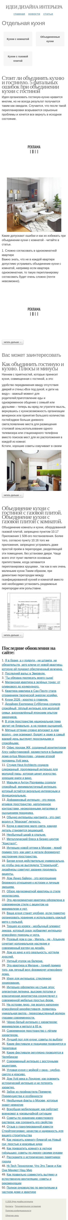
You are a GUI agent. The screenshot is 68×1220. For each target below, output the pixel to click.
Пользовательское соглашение (28, 1206)
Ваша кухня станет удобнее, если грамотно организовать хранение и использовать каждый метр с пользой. (34, 917)
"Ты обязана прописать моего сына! (29, 677)
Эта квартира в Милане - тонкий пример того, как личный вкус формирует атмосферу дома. (32, 970)
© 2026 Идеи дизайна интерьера (19, 1202)
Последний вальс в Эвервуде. (25, 673)
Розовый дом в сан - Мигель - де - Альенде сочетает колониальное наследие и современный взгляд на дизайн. (33, 943)
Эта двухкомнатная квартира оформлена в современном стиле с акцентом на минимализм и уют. (33, 904)
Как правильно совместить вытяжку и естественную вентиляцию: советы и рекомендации (29, 1179)
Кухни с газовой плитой (18, 58)
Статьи (48, 13)
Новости (34, 13)
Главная (19, 13)
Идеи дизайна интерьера (34, 7)
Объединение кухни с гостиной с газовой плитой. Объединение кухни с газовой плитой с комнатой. (32, 514)
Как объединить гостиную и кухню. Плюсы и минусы (33, 366)
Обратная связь (12, 1216)
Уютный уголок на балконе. (25, 961)
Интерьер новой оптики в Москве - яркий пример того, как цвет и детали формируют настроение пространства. (31, 852)
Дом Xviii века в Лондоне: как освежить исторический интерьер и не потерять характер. (30, 1083)
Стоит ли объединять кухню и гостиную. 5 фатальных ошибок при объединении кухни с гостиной (33, 84)
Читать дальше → (13, 342)
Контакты (9, 1206)
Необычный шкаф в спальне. (26, 834)
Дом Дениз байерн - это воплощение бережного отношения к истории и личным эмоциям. (30, 882)
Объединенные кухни (50, 39)
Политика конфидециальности (18, 1211)
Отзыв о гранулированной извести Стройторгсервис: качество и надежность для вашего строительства (32, 1131)
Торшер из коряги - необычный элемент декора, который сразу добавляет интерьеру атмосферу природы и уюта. (32, 930)
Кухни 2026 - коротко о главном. (26, 699)
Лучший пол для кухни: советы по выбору (35, 1039)
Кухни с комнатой (18, 39)
